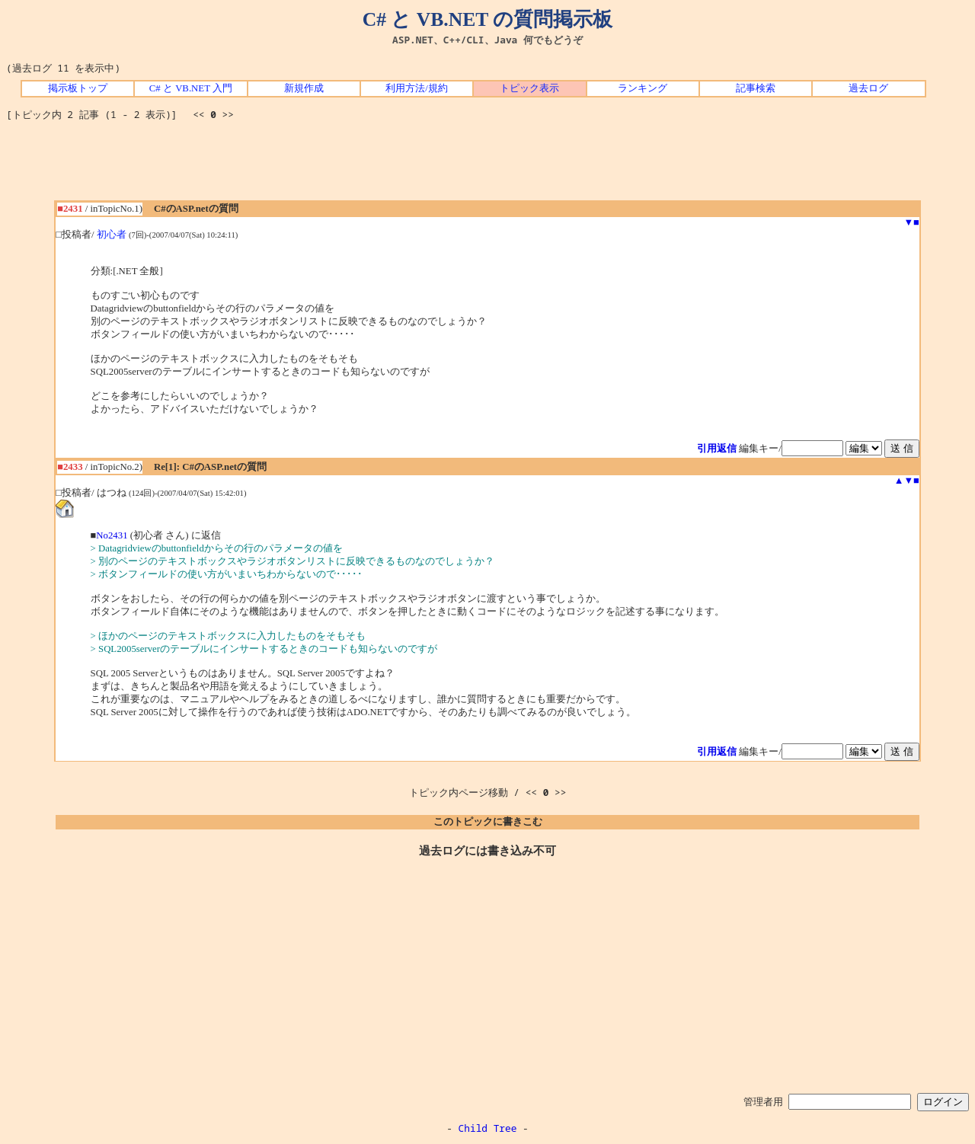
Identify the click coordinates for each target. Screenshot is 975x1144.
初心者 (111, 234)
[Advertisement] (487, 166)
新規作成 (304, 88)
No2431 (111, 535)
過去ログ (868, 88)
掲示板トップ (77, 88)
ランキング (642, 88)
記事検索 (755, 88)
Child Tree (488, 1128)
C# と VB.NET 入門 (190, 88)
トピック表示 (529, 88)
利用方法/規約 (416, 88)
